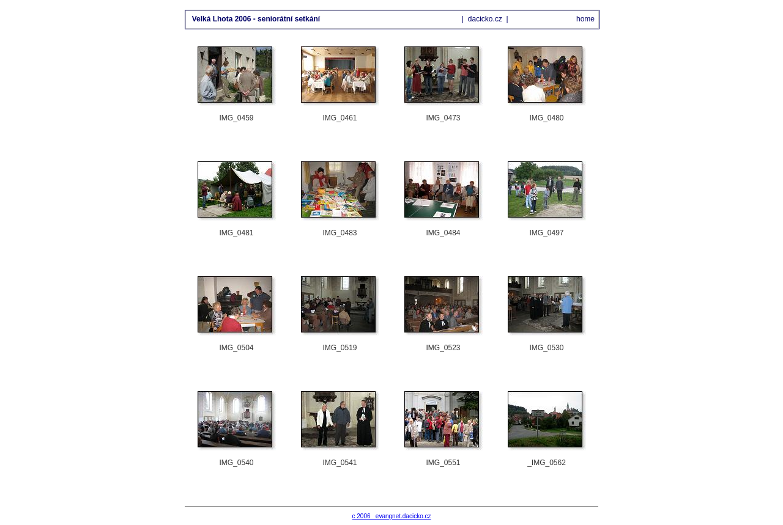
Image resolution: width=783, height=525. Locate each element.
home (585, 19)
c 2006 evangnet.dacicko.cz (391, 516)
